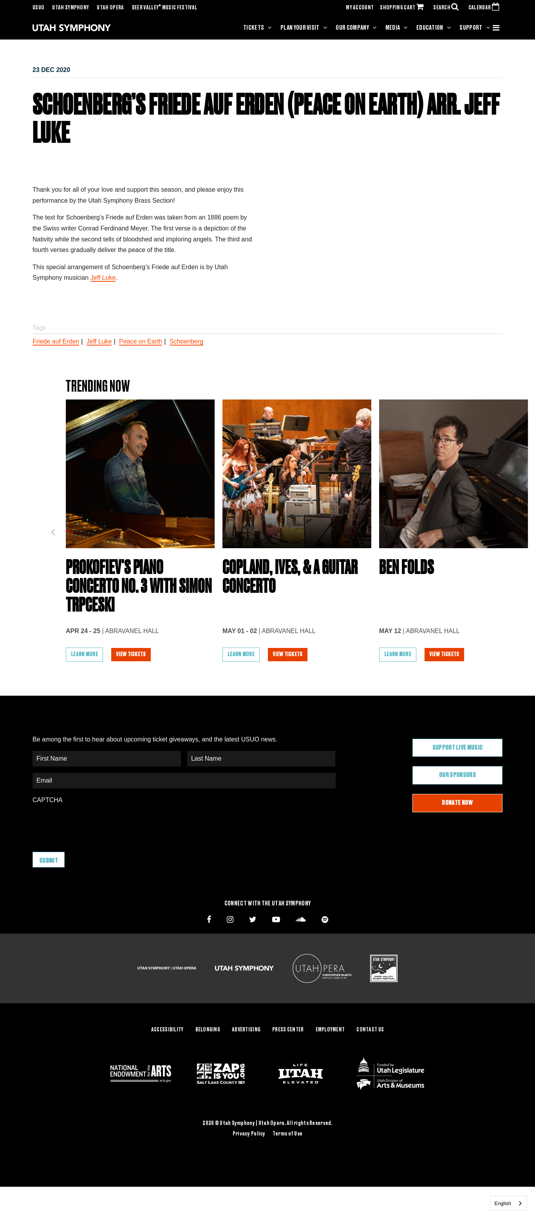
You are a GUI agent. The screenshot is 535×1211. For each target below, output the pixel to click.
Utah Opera (110, 8)
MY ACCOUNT (360, 8)
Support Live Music (457, 748)
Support (470, 28)
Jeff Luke (103, 277)
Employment (330, 1030)
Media (392, 28)
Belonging (208, 1030)
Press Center (288, 1030)
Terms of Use (287, 1134)
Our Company (352, 28)
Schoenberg (186, 341)
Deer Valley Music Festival (164, 8)
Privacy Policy (249, 1134)
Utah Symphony (70, 8)
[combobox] (508, 1203)
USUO (38, 8)
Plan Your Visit (300, 28)
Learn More (84, 654)
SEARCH (447, 8)
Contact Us (370, 1030)
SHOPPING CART (403, 8)
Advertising (246, 1030)
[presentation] (92, 824)
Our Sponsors (457, 775)
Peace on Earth (140, 341)
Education (429, 28)
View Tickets (131, 654)
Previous (53, 530)
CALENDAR (485, 8)
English (502, 1203)
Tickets (253, 28)
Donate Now (457, 803)
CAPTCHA (47, 800)
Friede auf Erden (56, 341)
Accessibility (167, 1030)
